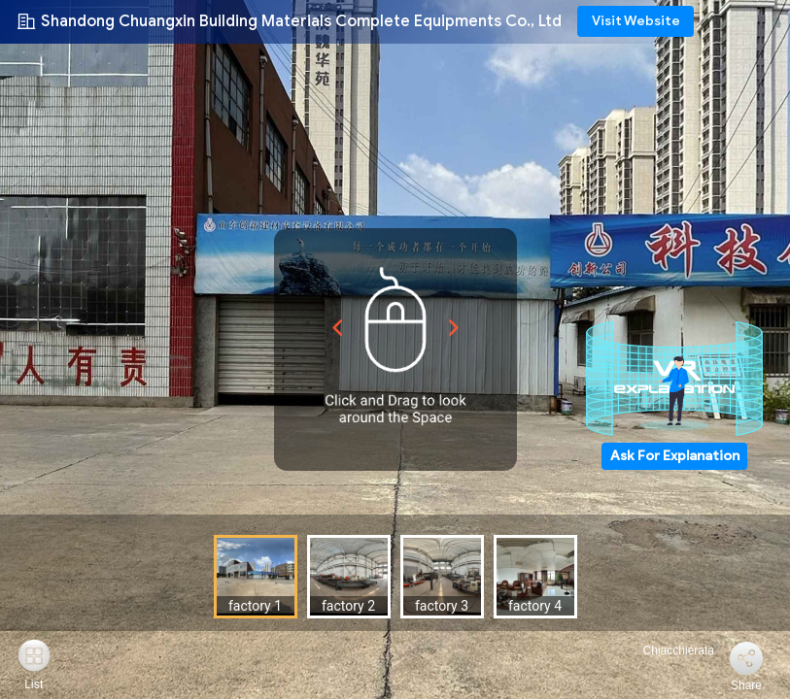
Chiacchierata (667, 650)
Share (746, 685)
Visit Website (636, 21)
